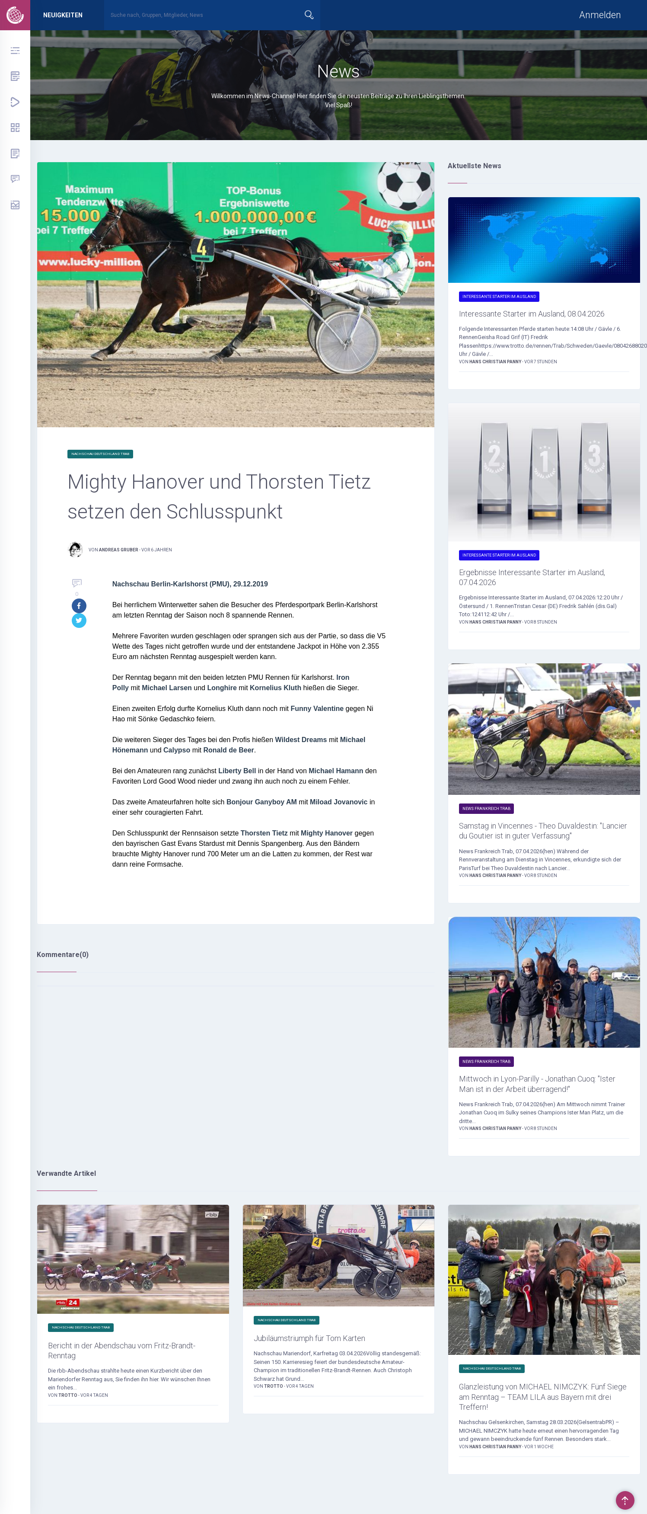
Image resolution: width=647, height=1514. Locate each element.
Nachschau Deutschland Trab (100, 454)
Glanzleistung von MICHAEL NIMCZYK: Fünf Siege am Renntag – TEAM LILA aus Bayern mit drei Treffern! (539, 1453)
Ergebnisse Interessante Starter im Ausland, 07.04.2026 (531, 594)
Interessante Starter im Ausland (499, 296)
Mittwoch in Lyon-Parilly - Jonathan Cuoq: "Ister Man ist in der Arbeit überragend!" (532, 1128)
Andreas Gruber (118, 549)
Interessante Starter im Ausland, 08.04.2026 (526, 321)
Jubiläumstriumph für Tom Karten (326, 1392)
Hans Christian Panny (495, 376)
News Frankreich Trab (486, 828)
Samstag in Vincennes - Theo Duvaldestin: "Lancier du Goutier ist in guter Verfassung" (536, 858)
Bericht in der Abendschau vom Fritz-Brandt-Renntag (124, 1406)
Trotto (68, 1452)
